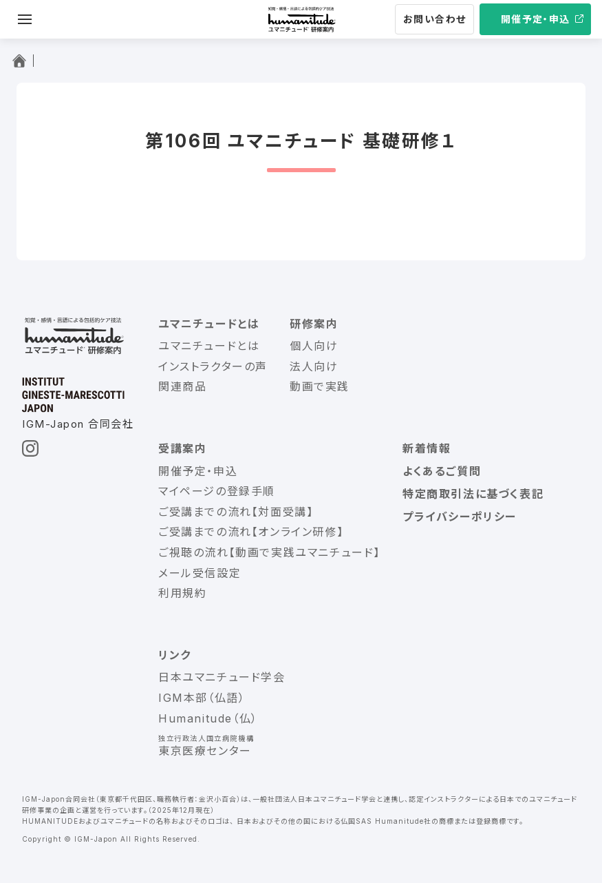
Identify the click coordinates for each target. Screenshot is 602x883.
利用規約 (182, 593)
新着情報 (426, 448)
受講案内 (182, 448)
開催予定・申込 (535, 19)
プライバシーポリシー (459, 516)
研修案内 (314, 324)
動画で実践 (320, 386)
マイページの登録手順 (216, 491)
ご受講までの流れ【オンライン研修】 (250, 532)
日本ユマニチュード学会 (222, 677)
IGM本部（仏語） (201, 698)
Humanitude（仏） (208, 718)
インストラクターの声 (213, 366)
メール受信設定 (199, 573)
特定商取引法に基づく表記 (473, 494)
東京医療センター (205, 751)
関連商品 (182, 386)
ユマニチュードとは (208, 324)
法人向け (314, 366)
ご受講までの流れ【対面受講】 (235, 512)
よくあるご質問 (441, 471)
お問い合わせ (434, 19)
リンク (174, 655)
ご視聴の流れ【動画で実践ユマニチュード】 (269, 552)
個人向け (314, 346)
